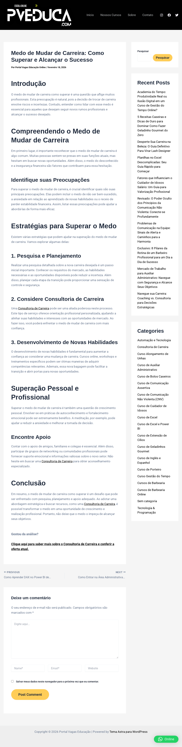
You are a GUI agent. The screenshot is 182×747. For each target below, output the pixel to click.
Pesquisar (143, 51)
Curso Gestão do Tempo (153, 476)
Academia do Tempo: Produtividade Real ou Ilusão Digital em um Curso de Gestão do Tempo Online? (152, 101)
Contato (148, 15)
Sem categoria (147, 501)
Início (92, 15)
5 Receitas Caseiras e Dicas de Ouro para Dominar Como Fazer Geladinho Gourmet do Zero (152, 126)
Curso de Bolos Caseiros (154, 376)
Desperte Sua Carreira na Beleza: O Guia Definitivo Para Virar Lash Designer (154, 146)
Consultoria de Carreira (33, 308)
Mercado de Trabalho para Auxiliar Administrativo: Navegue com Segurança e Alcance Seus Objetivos (154, 278)
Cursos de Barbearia (151, 483)
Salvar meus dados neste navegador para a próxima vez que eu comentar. (57, 681)
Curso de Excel (147, 417)
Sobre (132, 15)
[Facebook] (169, 15)
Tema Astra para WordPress (128, 731)
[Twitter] (176, 15)
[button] (166, 739)
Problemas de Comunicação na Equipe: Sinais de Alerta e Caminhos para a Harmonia (153, 232)
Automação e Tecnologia (154, 340)
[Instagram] (161, 15)
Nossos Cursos (112, 15)
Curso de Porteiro (149, 469)
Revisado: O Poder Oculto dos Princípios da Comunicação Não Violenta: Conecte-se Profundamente (154, 207)
